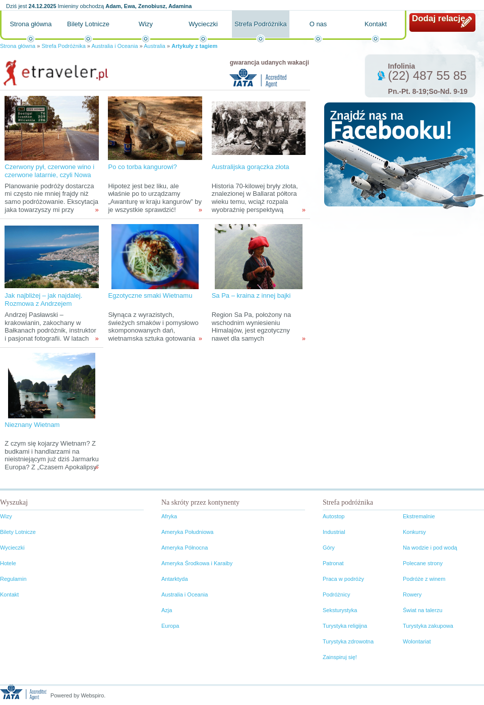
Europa (170, 626)
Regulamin (13, 579)
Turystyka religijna (345, 626)
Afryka (169, 516)
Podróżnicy (336, 594)
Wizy (146, 24)
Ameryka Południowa (187, 532)
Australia (154, 46)
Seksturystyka (340, 610)
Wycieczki (203, 24)
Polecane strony (423, 563)
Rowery (412, 594)
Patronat (333, 563)
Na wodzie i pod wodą (430, 548)
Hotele (8, 563)
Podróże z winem (424, 579)
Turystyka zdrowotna (348, 641)
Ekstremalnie (419, 516)
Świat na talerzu (422, 610)
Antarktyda (174, 579)
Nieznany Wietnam (32, 424)
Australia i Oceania (114, 46)
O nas (318, 24)
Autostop (333, 516)
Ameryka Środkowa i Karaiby (196, 563)
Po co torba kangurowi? (142, 167)
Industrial (334, 532)
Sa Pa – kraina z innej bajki (251, 295)
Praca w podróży (343, 579)
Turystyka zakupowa (428, 626)
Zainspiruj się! (340, 657)
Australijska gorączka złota (250, 167)
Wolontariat (417, 641)
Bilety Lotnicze (88, 24)
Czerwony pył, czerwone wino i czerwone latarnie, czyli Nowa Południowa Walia (49, 175)
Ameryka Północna (184, 548)
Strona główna (30, 24)
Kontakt (376, 24)
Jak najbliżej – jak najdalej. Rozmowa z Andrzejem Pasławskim (43, 303)
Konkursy (414, 532)
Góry (329, 548)
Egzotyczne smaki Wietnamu (150, 295)
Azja (166, 610)
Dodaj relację (438, 18)
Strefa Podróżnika (260, 24)
